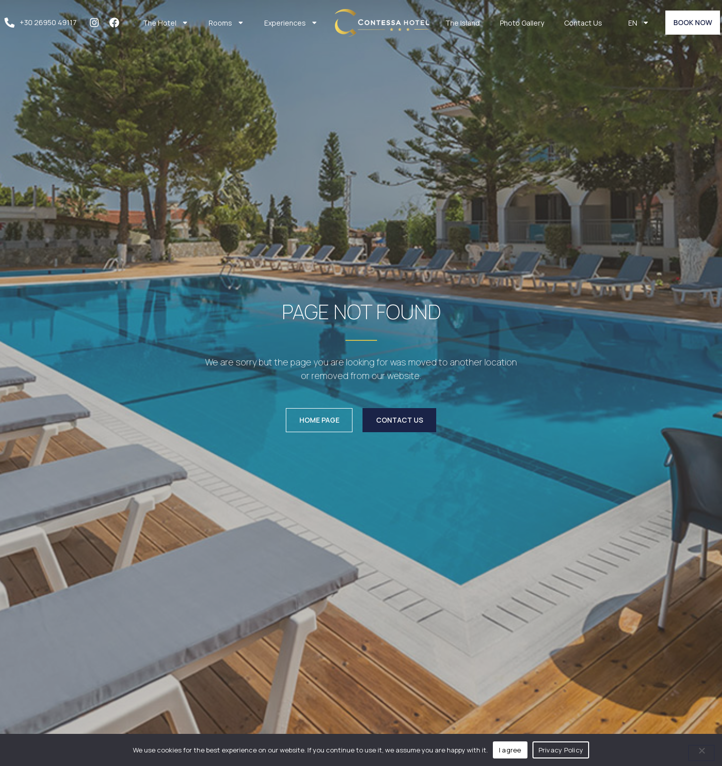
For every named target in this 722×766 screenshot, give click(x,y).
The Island (462, 23)
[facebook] (116, 23)
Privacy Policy (561, 749)
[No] (701, 753)
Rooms (226, 22)
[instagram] (96, 23)
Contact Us (583, 23)
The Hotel (166, 22)
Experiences (291, 22)
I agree (510, 749)
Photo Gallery (522, 23)
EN (638, 22)
